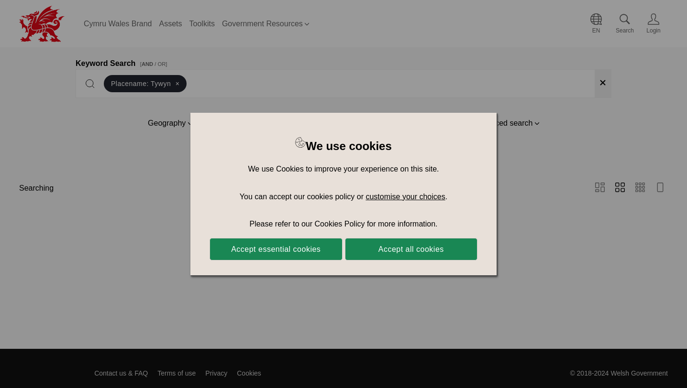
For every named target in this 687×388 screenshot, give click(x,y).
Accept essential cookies (276, 249)
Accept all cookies (411, 249)
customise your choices (405, 197)
